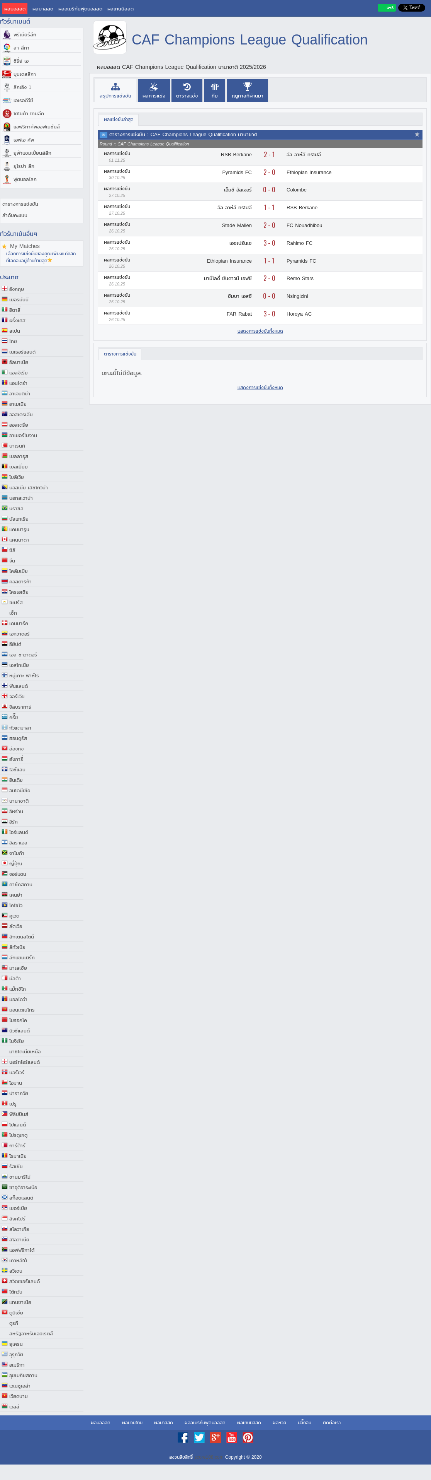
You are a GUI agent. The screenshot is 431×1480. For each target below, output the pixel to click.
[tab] (115, 90)
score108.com (208, 1457)
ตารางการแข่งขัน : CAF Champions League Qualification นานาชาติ (183, 134)
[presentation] (115, 90)
